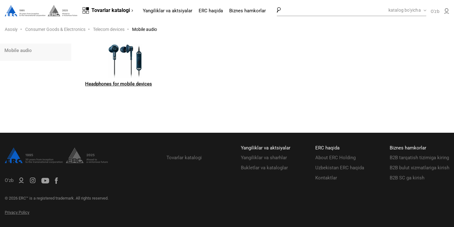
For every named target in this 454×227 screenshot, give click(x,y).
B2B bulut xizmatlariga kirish (419, 168)
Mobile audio (18, 50)
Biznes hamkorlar (247, 11)
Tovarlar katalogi (184, 157)
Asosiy (11, 29)
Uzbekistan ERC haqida (339, 168)
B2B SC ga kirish (407, 178)
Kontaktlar (326, 178)
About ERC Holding (335, 157)
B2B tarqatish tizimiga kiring (419, 157)
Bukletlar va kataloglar (264, 168)
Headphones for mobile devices (118, 84)
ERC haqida (211, 11)
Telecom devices (109, 29)
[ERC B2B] (446, 12)
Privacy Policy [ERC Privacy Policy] (17, 212)
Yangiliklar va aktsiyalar (167, 11)
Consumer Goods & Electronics (55, 29)
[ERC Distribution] (56, 161)
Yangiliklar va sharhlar (264, 157)
